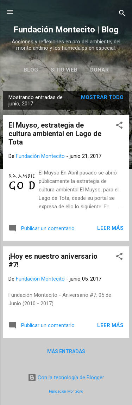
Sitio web (64, 70)
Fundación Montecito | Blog (66, 30)
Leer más (110, 228)
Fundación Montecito (66, 391)
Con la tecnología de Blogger (66, 377)
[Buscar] (122, 14)
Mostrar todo (102, 97)
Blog (31, 70)
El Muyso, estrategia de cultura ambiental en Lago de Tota (54, 133)
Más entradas (66, 351)
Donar (99, 70)
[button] (119, 126)
